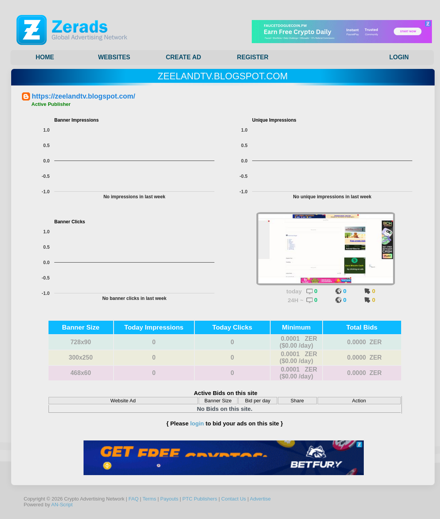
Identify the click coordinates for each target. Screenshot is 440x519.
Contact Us (233, 499)
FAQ (134, 499)
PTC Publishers (199, 499)
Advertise (260, 499)
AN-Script (62, 504)
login (197, 423)
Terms (149, 499)
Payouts (169, 499)
